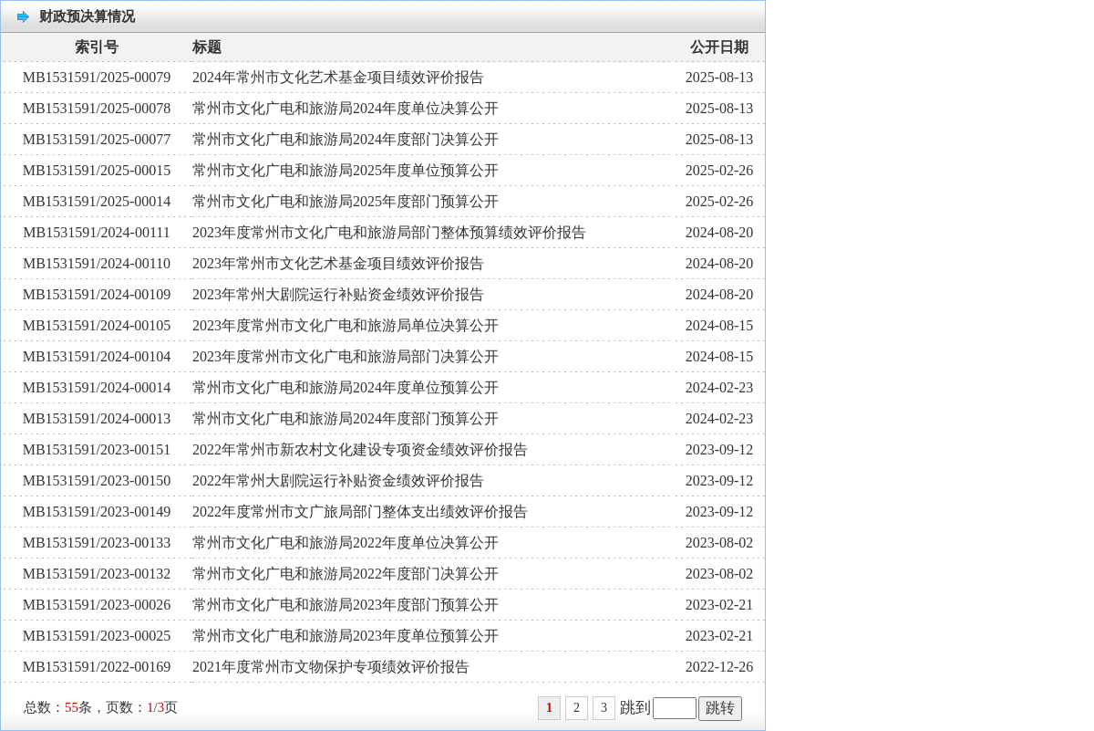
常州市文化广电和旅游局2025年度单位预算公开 (345, 170)
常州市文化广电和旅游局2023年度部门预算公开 (345, 604)
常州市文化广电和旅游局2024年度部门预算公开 (345, 418)
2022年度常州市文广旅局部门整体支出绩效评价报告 (360, 511)
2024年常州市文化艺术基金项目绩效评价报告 (338, 77)
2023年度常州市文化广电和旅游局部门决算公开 (345, 356)
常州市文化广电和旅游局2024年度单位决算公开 (345, 108)
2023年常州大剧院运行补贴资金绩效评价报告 (338, 294)
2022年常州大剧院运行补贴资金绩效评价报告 (338, 480)
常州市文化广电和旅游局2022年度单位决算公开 (345, 542)
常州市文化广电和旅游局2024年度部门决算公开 (345, 139)
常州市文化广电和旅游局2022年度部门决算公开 (345, 573)
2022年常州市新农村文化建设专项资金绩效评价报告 (360, 449)
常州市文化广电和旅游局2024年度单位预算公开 (345, 387)
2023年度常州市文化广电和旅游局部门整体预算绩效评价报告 (389, 232)
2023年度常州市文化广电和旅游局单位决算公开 (345, 325)
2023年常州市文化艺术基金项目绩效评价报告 (338, 263)
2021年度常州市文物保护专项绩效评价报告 (331, 666)
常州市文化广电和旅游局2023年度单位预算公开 (345, 635)
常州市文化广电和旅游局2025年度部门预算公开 (345, 201)
